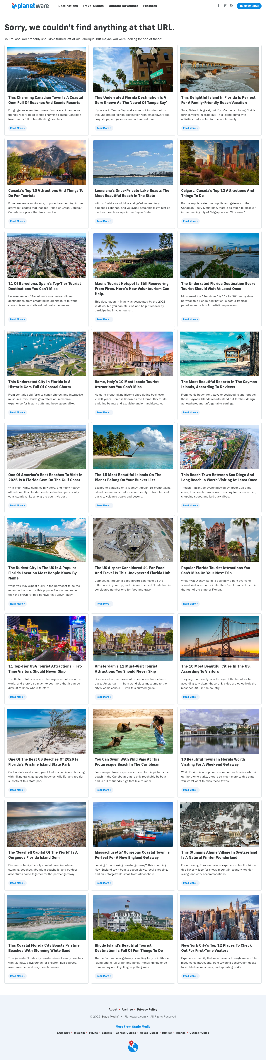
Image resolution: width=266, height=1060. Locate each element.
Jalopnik (79, 1032)
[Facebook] (218, 7)
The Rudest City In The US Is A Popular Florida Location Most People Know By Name (42, 572)
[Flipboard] (225, 7)
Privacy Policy (147, 1009)
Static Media (109, 1016)
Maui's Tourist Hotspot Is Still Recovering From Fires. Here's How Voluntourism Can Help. (132, 288)
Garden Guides (126, 1032)
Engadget (63, 1032)
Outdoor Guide (199, 1032)
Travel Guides (93, 6)
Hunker (167, 1032)
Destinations (68, 6)
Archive (127, 1009)
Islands (181, 1032)
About (113, 1009)
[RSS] (231, 7)
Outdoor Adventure (123, 6)
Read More (16, 128)
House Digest (149, 1032)
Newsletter (249, 6)
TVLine (93, 1032)
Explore (107, 1032)
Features (150, 6)
